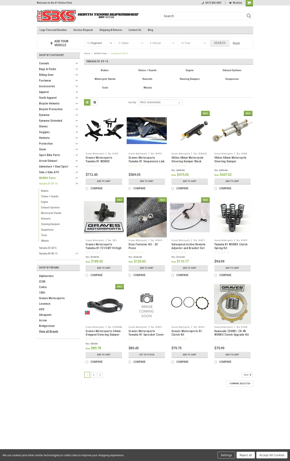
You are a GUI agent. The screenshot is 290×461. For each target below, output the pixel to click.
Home (87, 53)
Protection (46, 143)
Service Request (83, 30)
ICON (42, 281)
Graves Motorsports (52, 298)
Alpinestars (46, 276)
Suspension (47, 229)
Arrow (43, 320)
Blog (150, 30)
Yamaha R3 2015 (47, 248)
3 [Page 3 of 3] (100, 375)
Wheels (45, 240)
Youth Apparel (48, 97)
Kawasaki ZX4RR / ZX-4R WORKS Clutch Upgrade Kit (231, 333)
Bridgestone (47, 326)
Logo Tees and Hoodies (53, 30)
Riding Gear (46, 75)
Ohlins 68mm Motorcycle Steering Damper (230, 159)
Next (248, 375)
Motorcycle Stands (51, 213)
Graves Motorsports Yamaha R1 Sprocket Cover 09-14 (146, 334)
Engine (44, 202)
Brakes (44, 190)
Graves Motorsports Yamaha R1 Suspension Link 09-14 (146, 161)
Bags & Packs (47, 69)
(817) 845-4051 (212, 2)
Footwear (45, 80)
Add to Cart (104, 181)
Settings (226, 455)
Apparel (44, 92)
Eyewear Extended (50, 120)
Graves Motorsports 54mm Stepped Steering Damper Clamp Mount (103, 334)
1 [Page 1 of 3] (87, 375)
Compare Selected (240, 383)
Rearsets (46, 218)
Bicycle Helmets (49, 103)
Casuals (44, 63)
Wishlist (235, 2)
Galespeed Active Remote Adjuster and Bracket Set (188, 246)
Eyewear (44, 115)
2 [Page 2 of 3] (93, 375)
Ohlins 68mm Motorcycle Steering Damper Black (187, 159)
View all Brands (48, 331)
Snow (42, 149)
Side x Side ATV (49, 172)
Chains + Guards (49, 196)
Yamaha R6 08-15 (48, 253)
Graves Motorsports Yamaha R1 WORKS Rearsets (99, 161)
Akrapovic (45, 315)
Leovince (44, 303)
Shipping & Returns (110, 30)
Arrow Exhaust (48, 161)
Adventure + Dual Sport (53, 166)
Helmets (44, 138)
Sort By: (132, 102)
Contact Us (135, 30)
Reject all (246, 455)
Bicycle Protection (51, 109)
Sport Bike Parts (49, 155)
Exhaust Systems (50, 207)
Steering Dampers (50, 224)
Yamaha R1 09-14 (48, 183)
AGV (41, 309)
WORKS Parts (47, 178)
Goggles (44, 132)
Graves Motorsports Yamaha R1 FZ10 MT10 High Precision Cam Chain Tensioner (103, 250)
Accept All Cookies (271, 455)
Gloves (43, 126)
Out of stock (147, 354)
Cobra (43, 287)
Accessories (47, 86)
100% (42, 292)
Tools (44, 235)
